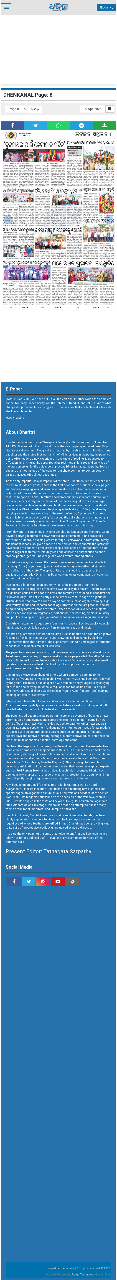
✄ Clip (35, 109)
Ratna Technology (83, 1274)
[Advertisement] (59, 48)
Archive (106, 7)
